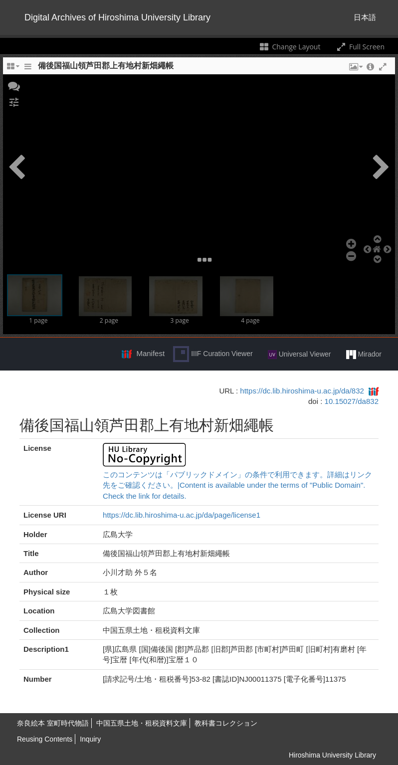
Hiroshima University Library (332, 755)
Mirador (364, 354)
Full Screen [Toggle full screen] (360, 46)
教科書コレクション (226, 723)
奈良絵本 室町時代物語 (53, 723)
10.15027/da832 (352, 401)
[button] (14, 85)
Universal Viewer (299, 354)
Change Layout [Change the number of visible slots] (289, 46)
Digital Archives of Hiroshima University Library (117, 17)
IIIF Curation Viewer (212, 354)
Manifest (150, 353)
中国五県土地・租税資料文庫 (141, 723)
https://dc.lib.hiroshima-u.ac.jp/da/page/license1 (181, 515)
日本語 (365, 17)
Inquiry (90, 739)
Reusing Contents (44, 739)
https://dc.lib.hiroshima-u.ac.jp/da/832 (302, 390)
